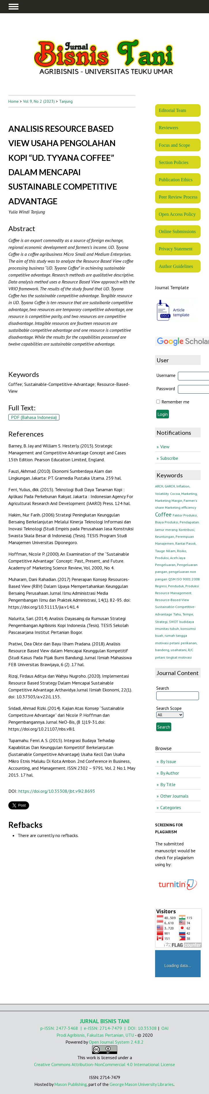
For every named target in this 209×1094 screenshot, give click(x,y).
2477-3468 (67, 1028)
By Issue (168, 761)
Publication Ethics (176, 179)
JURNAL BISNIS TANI (104, 1021)
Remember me (175, 402)
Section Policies (174, 162)
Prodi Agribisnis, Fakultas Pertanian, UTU (95, 1035)
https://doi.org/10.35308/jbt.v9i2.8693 (56, 791)
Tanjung (66, 101)
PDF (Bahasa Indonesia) (34, 417)
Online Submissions (177, 231)
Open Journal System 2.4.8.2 (116, 1042)
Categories (170, 807)
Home (13, 101)
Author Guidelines (176, 266)
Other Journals (174, 796)
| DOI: (130, 1028)
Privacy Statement (176, 248)
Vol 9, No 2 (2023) (39, 101)
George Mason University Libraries (142, 1084)
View (165, 446)
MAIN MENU (13, 6)
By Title (168, 784)
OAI (165, 1028)
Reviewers (168, 127)
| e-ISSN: (88, 1028)
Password (165, 388)
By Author (169, 773)
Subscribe (169, 458)
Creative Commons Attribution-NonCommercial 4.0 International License (104, 1064)
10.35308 (147, 1028)
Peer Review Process (178, 197)
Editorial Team (172, 110)
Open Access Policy (177, 214)
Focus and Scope (174, 145)
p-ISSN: (48, 1028)
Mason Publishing (70, 1084)
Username (166, 375)
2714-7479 (110, 1028)
